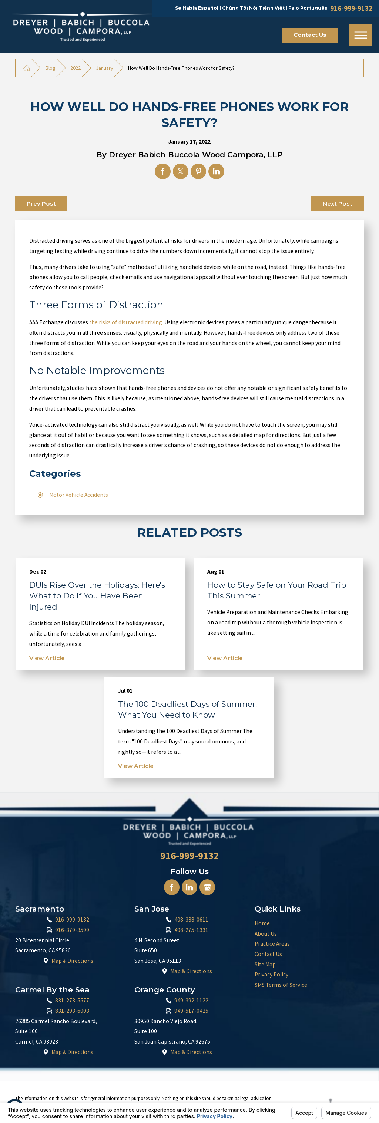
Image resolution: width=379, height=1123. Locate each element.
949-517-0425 (191, 1010)
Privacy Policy (271, 974)
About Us (266, 933)
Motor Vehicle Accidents (78, 494)
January (104, 68)
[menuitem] (309, 923)
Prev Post (41, 203)
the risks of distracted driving (125, 322)
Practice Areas (272, 943)
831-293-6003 (72, 1010)
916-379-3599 (72, 929)
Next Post (337, 203)
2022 (75, 68)
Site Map (265, 964)
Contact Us (310, 34)
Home (262, 923)
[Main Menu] (360, 35)
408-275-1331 (191, 929)
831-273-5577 (72, 1000)
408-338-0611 (191, 919)
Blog (50, 68)
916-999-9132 (351, 8)
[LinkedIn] (189, 887)
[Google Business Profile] (207, 887)
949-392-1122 (191, 1000)
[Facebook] (172, 887)
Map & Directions (72, 960)
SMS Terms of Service (281, 984)
